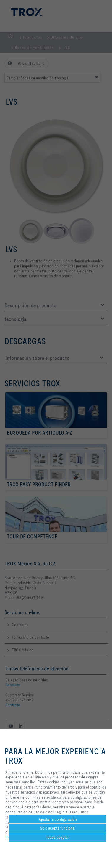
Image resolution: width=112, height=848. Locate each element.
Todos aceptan (57, 837)
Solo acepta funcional (57, 828)
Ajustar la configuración (58, 819)
